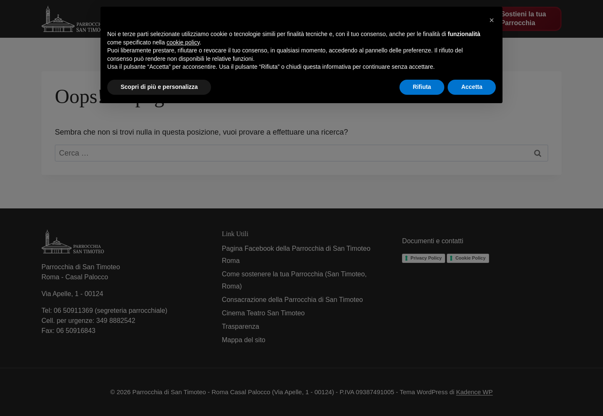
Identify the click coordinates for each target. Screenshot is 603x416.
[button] (491, 20)
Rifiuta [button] (422, 86)
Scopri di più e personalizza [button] (159, 86)
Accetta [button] (471, 86)
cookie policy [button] (183, 42)
